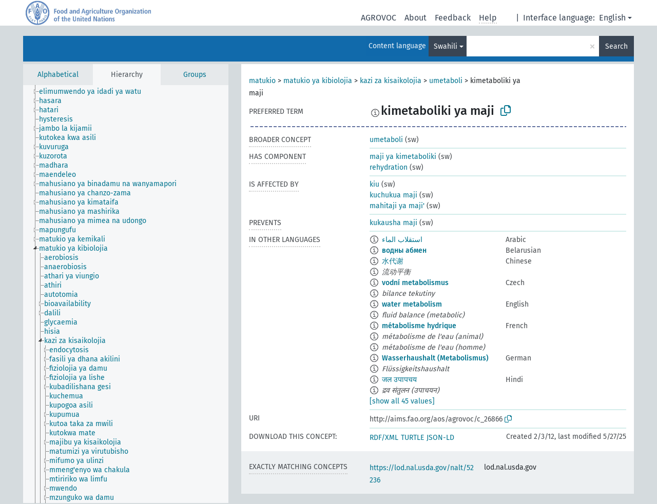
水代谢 (392, 261)
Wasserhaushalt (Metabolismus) (435, 358)
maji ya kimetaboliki (403, 156)
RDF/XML (384, 437)
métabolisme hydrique (419, 325)
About (415, 18)
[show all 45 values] (402, 401)
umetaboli (445, 80)
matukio (262, 80)
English (612, 18)
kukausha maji (393, 222)
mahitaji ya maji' (397, 205)
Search (616, 46)
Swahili (445, 46)
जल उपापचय (399, 379)
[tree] (125, 294)
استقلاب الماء (402, 239)
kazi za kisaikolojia (390, 80)
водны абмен (404, 250)
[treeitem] (94, 91)
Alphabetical (58, 74)
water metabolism (412, 304)
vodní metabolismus (415, 282)
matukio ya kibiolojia (317, 80)
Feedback (453, 18)
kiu (374, 184)
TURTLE (412, 437)
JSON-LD (440, 437)
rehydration (389, 167)
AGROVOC (378, 18)
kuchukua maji (393, 195)
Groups (194, 74)
